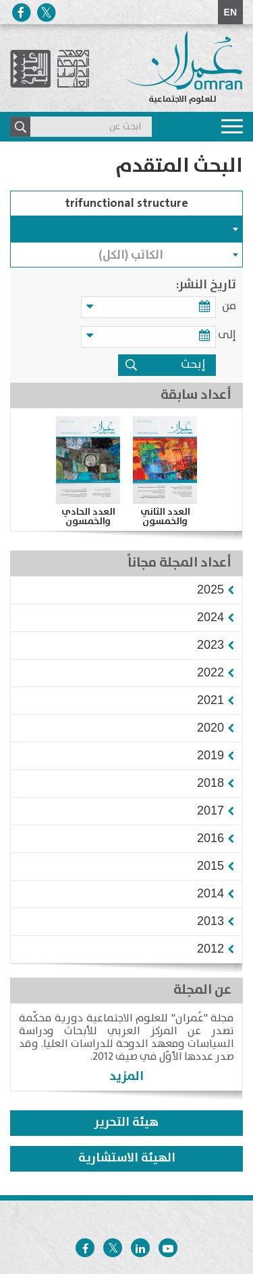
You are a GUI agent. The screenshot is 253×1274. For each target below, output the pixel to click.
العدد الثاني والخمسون (165, 516)
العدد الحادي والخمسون (88, 516)
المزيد (126, 1076)
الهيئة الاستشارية (126, 1158)
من (229, 306)
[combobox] (126, 229)
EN (230, 12)
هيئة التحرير (126, 1122)
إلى (227, 335)
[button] (210, 589)
